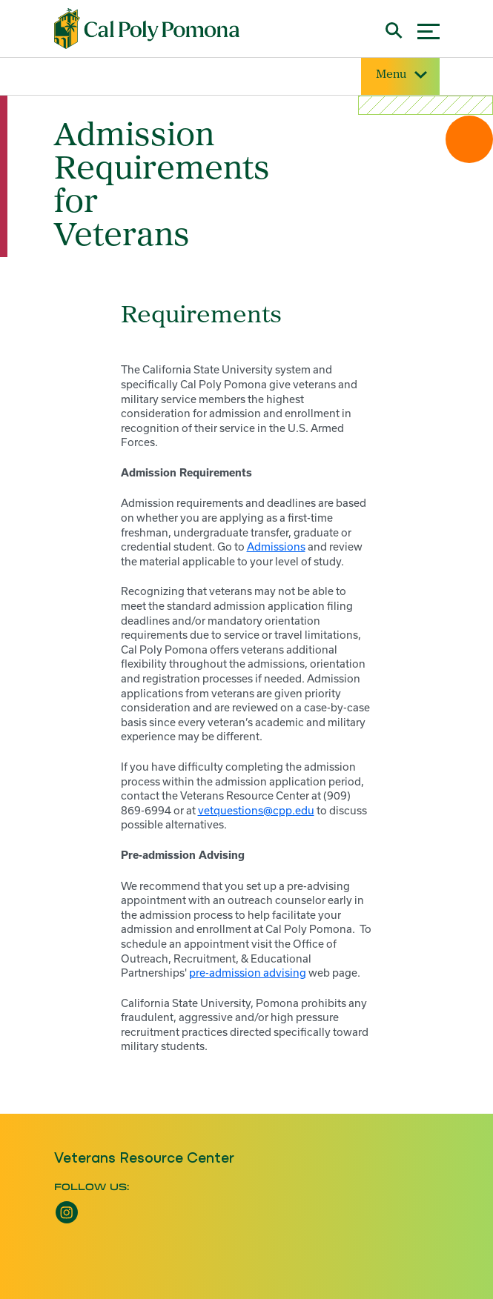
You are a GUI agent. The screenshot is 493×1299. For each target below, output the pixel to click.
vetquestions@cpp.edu (256, 810)
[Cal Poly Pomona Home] (146, 28)
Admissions (276, 546)
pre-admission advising (247, 972)
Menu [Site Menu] (400, 75)
